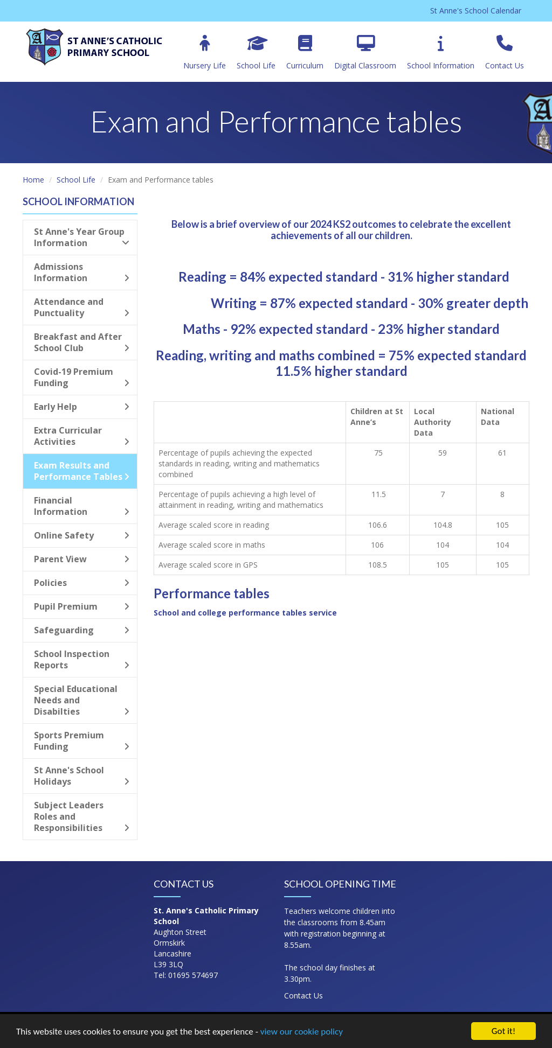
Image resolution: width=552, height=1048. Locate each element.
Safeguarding (81, 630)
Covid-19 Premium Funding (81, 377)
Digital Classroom (365, 53)
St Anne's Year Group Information (81, 237)
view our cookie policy (301, 1032)
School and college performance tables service (245, 612)
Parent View (81, 559)
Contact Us (504, 53)
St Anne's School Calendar (475, 10)
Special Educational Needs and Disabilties (81, 700)
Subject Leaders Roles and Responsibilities (81, 816)
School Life (256, 53)
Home (33, 179)
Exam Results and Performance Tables (81, 471)
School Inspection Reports (81, 659)
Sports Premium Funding (81, 740)
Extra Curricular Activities (81, 436)
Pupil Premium (81, 606)
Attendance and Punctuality (81, 307)
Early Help (81, 407)
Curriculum (304, 53)
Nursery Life (204, 53)
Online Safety (81, 535)
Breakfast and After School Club (81, 342)
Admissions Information (81, 272)
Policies (81, 583)
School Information (440, 53)
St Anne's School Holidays (81, 775)
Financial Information (81, 506)
